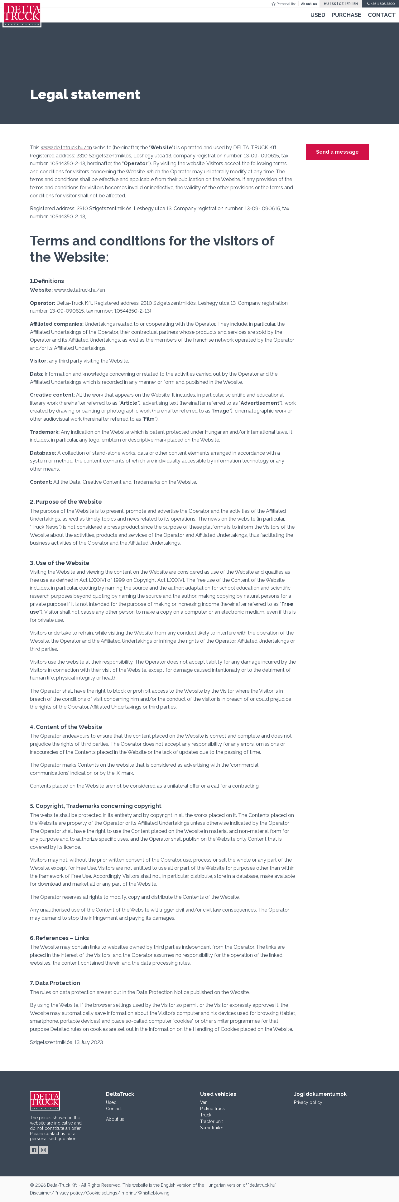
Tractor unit (211, 1121)
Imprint (128, 1192)
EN (355, 4)
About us (309, 4)
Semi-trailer (211, 1127)
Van (204, 1102)
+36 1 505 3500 (383, 4)
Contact (382, 15)
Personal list (286, 4)
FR (349, 4)
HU (326, 4)
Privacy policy (308, 1102)
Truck (205, 1114)
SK (334, 4)
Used (317, 15)
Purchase (346, 15)
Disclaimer (40, 1192)
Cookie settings (101, 1192)
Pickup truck (212, 1108)
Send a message (337, 152)
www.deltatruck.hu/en (66, 148)
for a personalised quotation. (53, 1136)
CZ (341, 4)
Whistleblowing (154, 1192)
